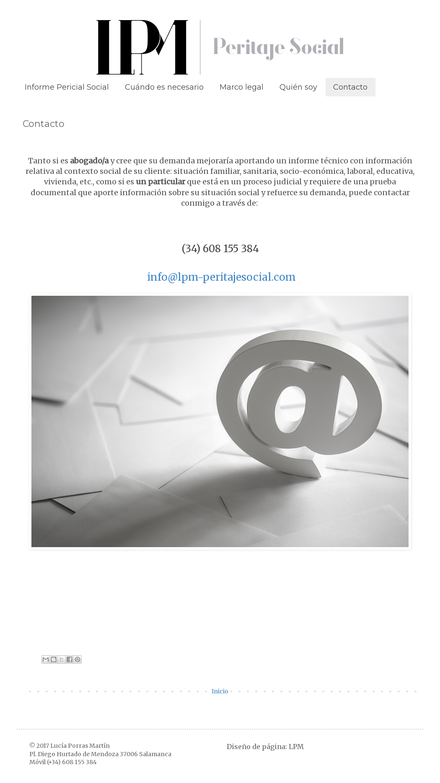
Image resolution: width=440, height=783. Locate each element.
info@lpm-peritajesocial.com (221, 277)
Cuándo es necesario (164, 87)
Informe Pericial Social (67, 87)
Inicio (220, 691)
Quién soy (298, 87)
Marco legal (242, 87)
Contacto (350, 87)
